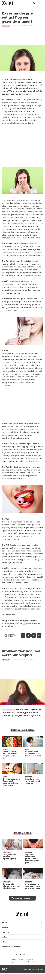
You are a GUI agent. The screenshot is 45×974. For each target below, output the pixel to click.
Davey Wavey (8, 709)
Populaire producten (11, 947)
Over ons (21, 960)
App (39, 635)
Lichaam (6, 26)
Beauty (5, 927)
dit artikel (26, 310)
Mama (4, 922)
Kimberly (31, 659)
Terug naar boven (20, 898)
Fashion (5, 932)
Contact (31, 962)
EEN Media (39, 970)
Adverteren (29, 960)
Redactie (14, 960)
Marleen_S (31, 25)
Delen (23, 635)
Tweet (28, 635)
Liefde (4, 937)
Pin (33, 635)
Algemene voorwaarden (19, 962)
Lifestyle (5, 942)
